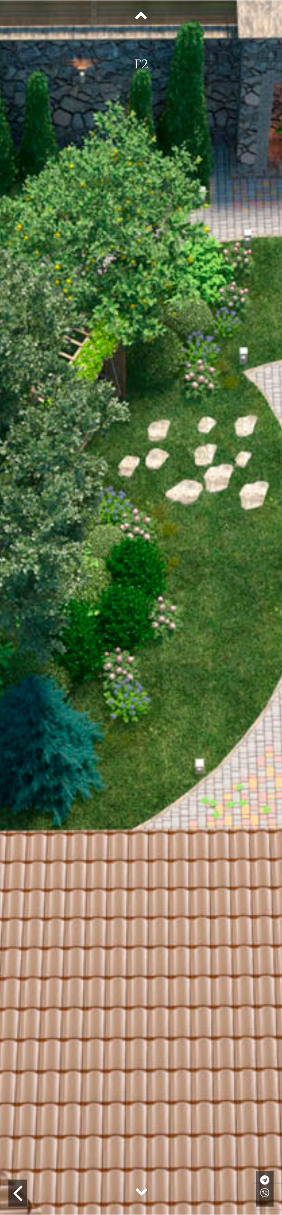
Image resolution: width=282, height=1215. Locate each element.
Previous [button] (141, 16)
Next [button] (141, 1191)
